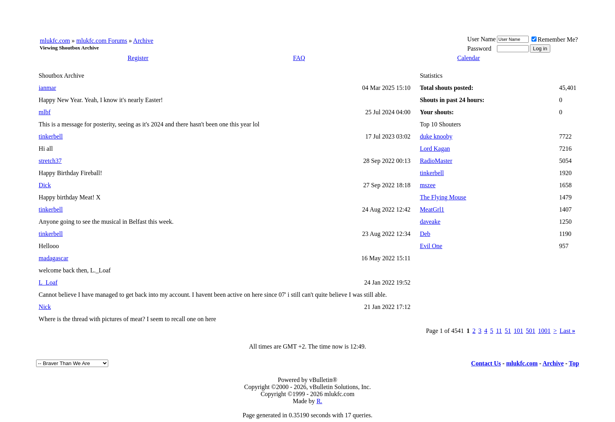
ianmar (47, 87)
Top (574, 363)
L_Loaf (48, 282)
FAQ (299, 58)
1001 (544, 330)
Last (567, 330)
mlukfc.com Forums (101, 40)
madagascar (54, 258)
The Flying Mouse (443, 197)
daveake (430, 221)
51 (508, 330)
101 (518, 330)
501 (530, 330)
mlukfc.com (55, 40)
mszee (427, 185)
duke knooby (436, 136)
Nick (45, 306)
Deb (425, 233)
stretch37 (50, 160)
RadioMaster (436, 160)
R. (319, 401)
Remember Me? (554, 39)
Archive (143, 40)
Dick (45, 185)
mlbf (45, 112)
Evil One (431, 246)
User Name (481, 39)
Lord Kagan (435, 148)
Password (479, 48)
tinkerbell (51, 136)
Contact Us (486, 363)
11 (499, 330)
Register (137, 58)
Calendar (468, 58)
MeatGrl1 (432, 209)
